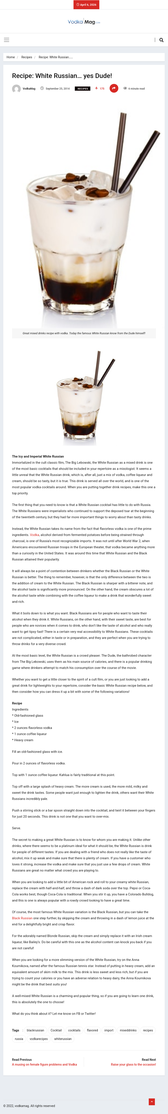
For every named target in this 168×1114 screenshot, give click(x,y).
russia (19, 1039)
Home (11, 57)
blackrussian (35, 1030)
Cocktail (56, 1030)
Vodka (34, 535)
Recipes (26, 57)
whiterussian (63, 1039)
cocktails (74, 1030)
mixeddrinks (128, 1030)
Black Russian (22, 918)
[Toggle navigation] (6, 39)
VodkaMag (23, 88)
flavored (92, 1030)
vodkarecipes (39, 1039)
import (108, 1030)
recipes (148, 1030)
